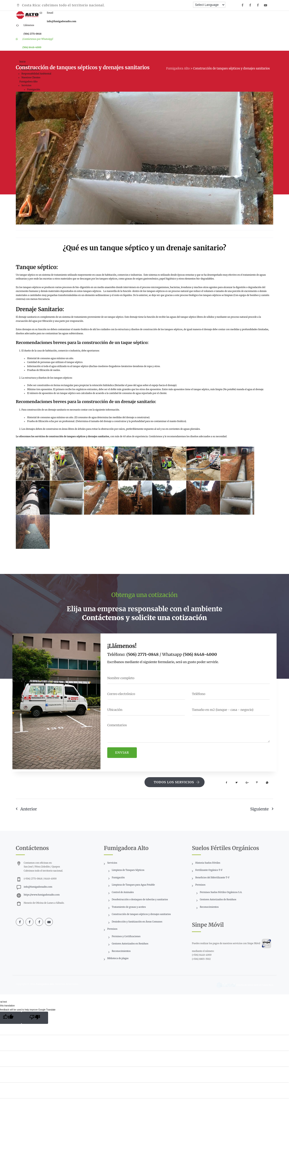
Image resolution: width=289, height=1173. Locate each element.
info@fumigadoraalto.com (38, 886)
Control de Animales (123, 892)
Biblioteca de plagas (117, 958)
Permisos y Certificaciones (126, 936)
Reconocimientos (121, 951)
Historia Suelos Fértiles (207, 862)
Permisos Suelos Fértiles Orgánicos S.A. (221, 892)
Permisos (112, 928)
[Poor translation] (34, 1018)
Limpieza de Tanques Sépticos (128, 870)
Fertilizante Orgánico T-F (208, 870)
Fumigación (118, 877)
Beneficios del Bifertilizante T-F (212, 877)
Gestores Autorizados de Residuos (218, 899)
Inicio (22, 61)
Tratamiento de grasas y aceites (129, 906)
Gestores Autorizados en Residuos (130, 943)
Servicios (112, 862)
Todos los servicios (177, 782)
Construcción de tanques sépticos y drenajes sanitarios (141, 914)
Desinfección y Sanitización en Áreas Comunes (137, 921)
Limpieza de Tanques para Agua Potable (133, 884)
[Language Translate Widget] (209, 5)
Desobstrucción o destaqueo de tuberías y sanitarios (140, 899)
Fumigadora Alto (45, 984)
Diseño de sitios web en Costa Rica (254, 985)
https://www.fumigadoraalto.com (42, 894)
